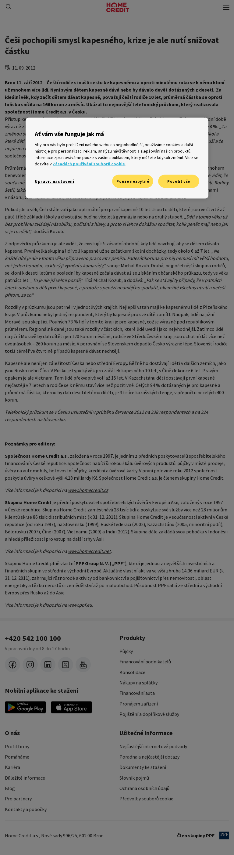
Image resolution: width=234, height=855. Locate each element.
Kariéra (12, 767)
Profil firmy (17, 746)
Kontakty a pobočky (26, 809)
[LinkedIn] (47, 664)
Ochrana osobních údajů (144, 788)
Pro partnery (18, 798)
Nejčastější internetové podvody (153, 746)
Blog (10, 788)
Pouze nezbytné (132, 181)
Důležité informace (25, 778)
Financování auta (137, 693)
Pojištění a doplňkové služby (149, 714)
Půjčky (126, 651)
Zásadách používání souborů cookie (89, 163)
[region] (117, 158)
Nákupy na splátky (138, 682)
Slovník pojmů (134, 778)
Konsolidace (132, 672)
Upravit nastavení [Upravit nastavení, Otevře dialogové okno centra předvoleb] (54, 181)
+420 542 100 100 (33, 638)
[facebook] (12, 664)
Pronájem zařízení (138, 703)
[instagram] (30, 664)
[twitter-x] (65, 664)
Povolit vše (178, 181)
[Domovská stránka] (117, 7)
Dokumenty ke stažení (142, 767)
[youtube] (83, 664)
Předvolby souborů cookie (146, 798)
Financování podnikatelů (145, 661)
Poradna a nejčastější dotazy (149, 756)
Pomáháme (17, 756)
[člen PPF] (224, 835)
